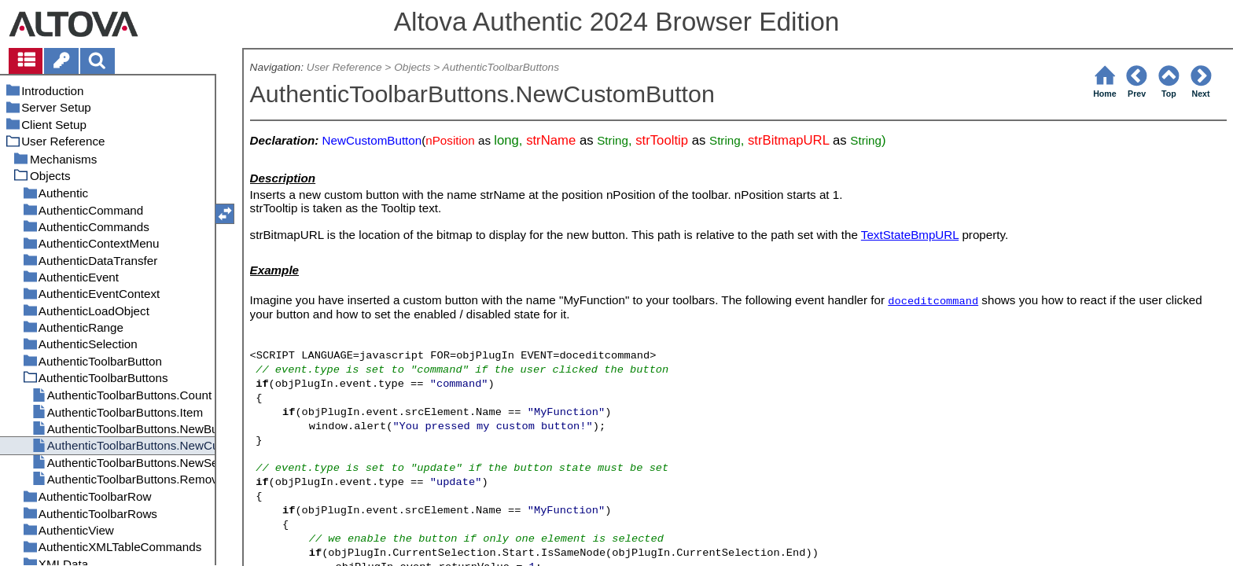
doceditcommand (933, 301)
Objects (412, 67)
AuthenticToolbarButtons (501, 67)
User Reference (344, 67)
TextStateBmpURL (910, 234)
